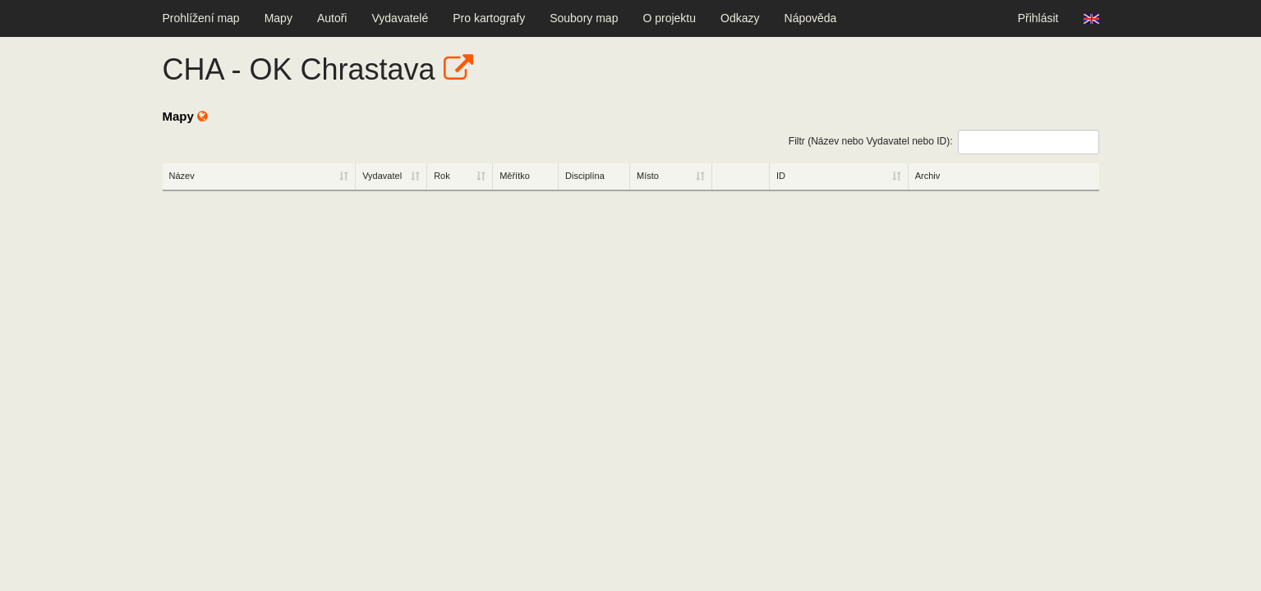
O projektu (669, 18)
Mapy (278, 18)
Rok (442, 176)
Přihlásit (1038, 18)
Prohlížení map (201, 18)
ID (780, 176)
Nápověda (811, 18)
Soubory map (584, 18)
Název (182, 176)
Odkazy (739, 18)
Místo (648, 176)
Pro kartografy (489, 18)
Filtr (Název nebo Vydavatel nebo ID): (944, 142)
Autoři (332, 18)
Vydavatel (382, 176)
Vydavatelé (399, 18)
